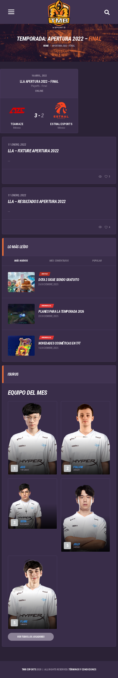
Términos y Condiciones (82, 669)
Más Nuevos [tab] (21, 260)
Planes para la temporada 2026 (61, 311)
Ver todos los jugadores (30, 636)
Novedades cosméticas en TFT (59, 343)
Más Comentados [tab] (59, 260)
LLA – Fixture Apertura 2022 (33, 150)
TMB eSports (29, 669)
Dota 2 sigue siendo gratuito (58, 280)
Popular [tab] (97, 260)
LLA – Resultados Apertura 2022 (37, 201)
